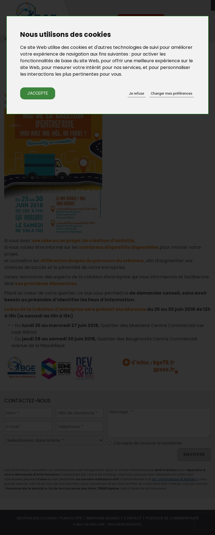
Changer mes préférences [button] (171, 93)
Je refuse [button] (136, 93)
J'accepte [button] (37, 93)
